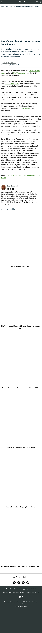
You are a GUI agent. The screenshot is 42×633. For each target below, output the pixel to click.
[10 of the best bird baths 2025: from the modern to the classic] (21, 297)
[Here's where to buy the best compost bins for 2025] (21, 359)
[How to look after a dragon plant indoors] (21, 478)
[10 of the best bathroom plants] (21, 237)
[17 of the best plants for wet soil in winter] (21, 418)
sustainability (27, 108)
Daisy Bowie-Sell (12, 186)
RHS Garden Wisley (12, 84)
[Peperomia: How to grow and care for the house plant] (21, 537)
